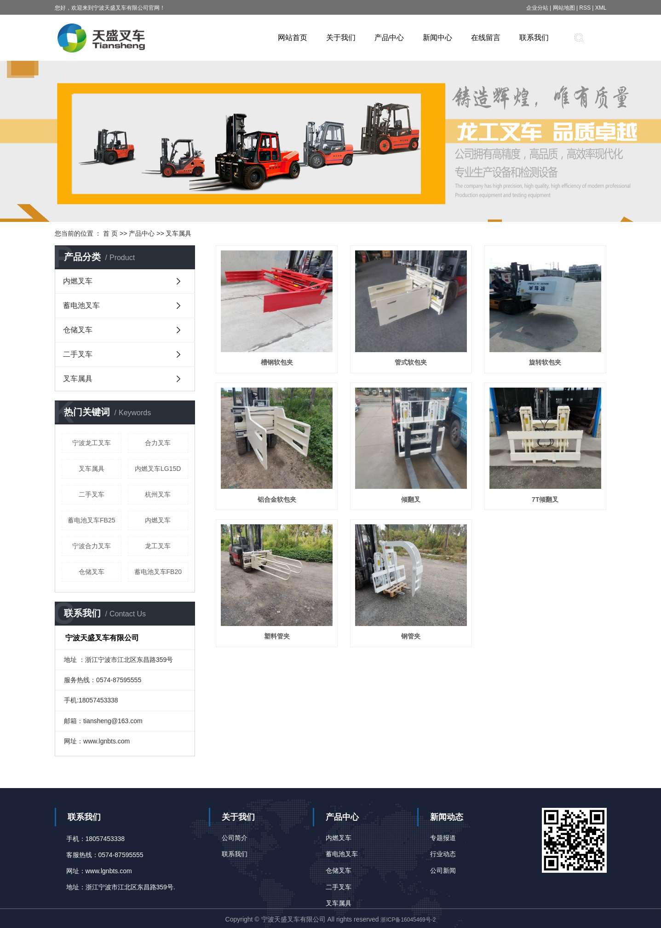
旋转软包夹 (545, 362)
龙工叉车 (158, 546)
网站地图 (564, 8)
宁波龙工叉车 (91, 443)
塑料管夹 (277, 636)
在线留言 (485, 37)
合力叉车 (158, 443)
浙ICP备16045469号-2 (408, 919)
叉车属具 (178, 233)
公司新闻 (443, 870)
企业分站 (537, 8)
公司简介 (234, 837)
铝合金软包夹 (277, 499)
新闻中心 (437, 37)
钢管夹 (410, 636)
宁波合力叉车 (91, 546)
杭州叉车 (158, 494)
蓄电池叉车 (81, 305)
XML (601, 8)
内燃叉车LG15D (158, 468)
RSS (585, 8)
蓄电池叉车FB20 (158, 571)
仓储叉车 (77, 330)
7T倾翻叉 (545, 499)
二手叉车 (77, 354)
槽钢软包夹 (277, 362)
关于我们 (341, 37)
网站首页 (292, 37)
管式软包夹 (411, 362)
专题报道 (443, 837)
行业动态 (443, 854)
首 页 (110, 233)
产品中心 (389, 37)
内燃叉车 (77, 281)
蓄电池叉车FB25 (91, 520)
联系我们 (534, 37)
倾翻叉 (410, 499)
